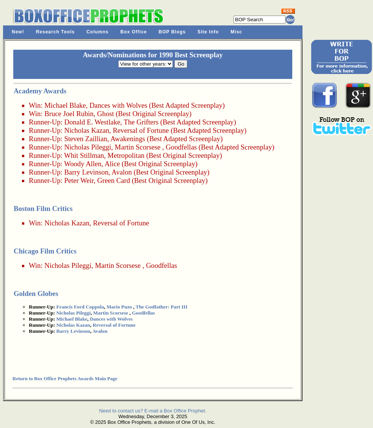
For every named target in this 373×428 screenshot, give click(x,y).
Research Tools (55, 32)
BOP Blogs (172, 32)
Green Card (113, 180)
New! (18, 32)
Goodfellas (181, 147)
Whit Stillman (84, 155)
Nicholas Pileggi (87, 147)
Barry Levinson (86, 172)
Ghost (105, 114)
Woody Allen (83, 164)
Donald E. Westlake (92, 122)
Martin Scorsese (138, 147)
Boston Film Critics (43, 208)
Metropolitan (126, 155)
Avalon (121, 172)
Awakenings (127, 139)
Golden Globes (36, 293)
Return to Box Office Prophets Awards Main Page (65, 378)
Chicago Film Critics (45, 251)
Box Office (134, 32)
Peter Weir (79, 180)
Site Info (208, 32)
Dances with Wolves (118, 105)
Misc (236, 32)
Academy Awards (40, 91)
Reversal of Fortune (141, 130)
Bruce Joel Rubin (69, 114)
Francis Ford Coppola (80, 307)
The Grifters (141, 122)
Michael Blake (65, 105)
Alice (112, 164)
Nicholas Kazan (86, 130)
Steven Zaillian (85, 139)
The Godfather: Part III (162, 307)
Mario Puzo (119, 307)
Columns (97, 32)
